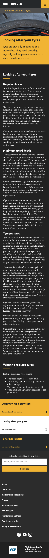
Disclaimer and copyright (13, 494)
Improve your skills (10, 505)
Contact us (6, 489)
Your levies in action (10, 521)
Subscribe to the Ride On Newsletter (24, 456)
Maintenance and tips (12, 10)
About (4, 484)
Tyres (28, 10)
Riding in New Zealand (11, 526)
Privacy (5, 500)
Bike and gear (7, 510)
